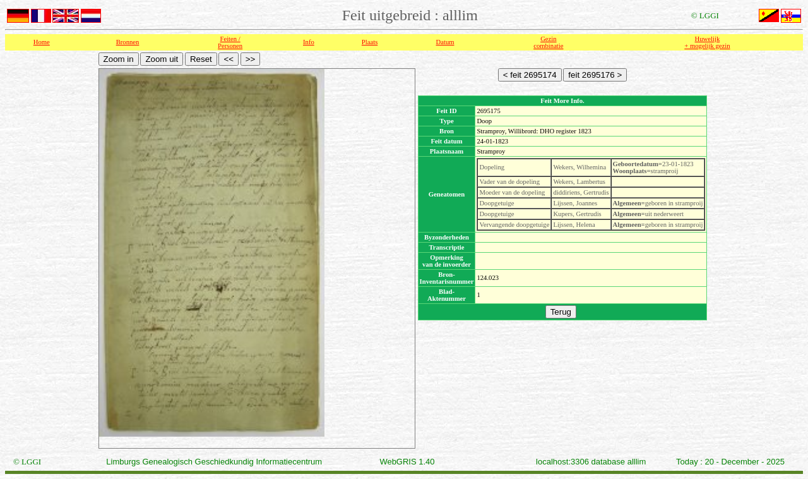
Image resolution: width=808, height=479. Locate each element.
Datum (445, 42)
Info (308, 42)
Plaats (369, 42)
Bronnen (128, 42)
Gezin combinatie (548, 42)
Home (41, 42)
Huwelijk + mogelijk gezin (707, 42)
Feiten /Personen (230, 42)
